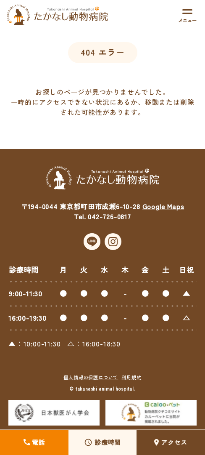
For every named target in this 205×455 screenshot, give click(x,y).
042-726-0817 (109, 216)
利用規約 (131, 377)
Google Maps (163, 206)
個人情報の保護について (90, 377)
